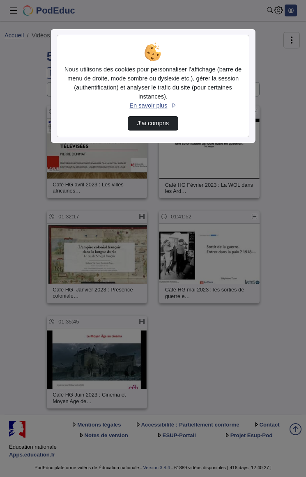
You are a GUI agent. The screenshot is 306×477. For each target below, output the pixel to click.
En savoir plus (152, 105)
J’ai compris (153, 123)
